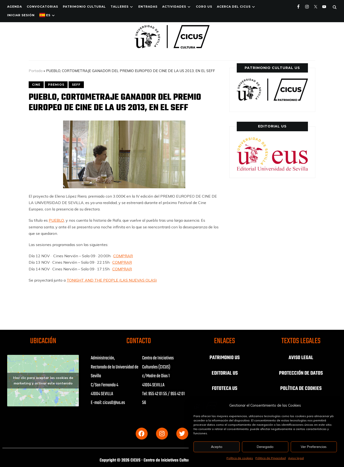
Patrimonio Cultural (84, 6)
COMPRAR (123, 255)
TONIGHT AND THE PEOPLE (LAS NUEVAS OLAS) (112, 280)
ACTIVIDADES (174, 6)
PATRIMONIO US (224, 358)
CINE (36, 84)
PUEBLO (56, 220)
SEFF (76, 84)
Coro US (204, 6)
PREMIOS (56, 84)
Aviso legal (296, 458)
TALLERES (120, 6)
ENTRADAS (147, 6)
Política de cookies (239, 458)
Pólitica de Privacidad (270, 458)
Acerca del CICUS (234, 6)
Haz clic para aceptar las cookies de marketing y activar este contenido (43, 380)
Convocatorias (42, 6)
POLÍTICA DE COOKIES (301, 388)
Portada (36, 70)
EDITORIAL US (224, 373)
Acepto (216, 446)
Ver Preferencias (314, 446)
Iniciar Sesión (21, 15)
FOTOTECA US (225, 388)
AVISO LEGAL (301, 358)
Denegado (265, 446)
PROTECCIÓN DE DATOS (301, 373)
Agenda (14, 6)
